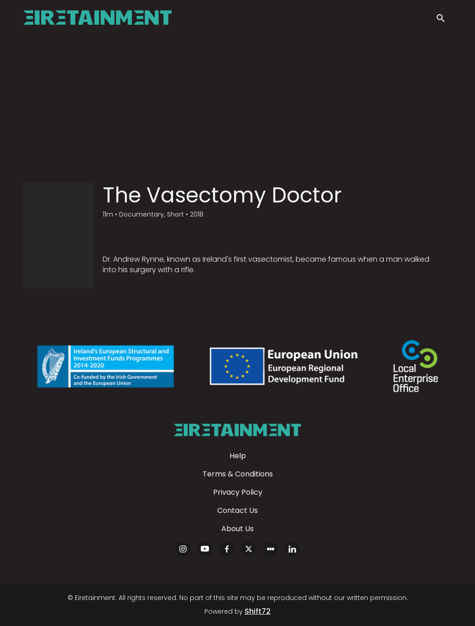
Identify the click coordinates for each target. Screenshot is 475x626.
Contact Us (237, 510)
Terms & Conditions (238, 474)
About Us (237, 528)
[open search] (444, 19)
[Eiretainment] (237, 430)
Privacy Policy (237, 492)
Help (238, 455)
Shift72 (258, 611)
